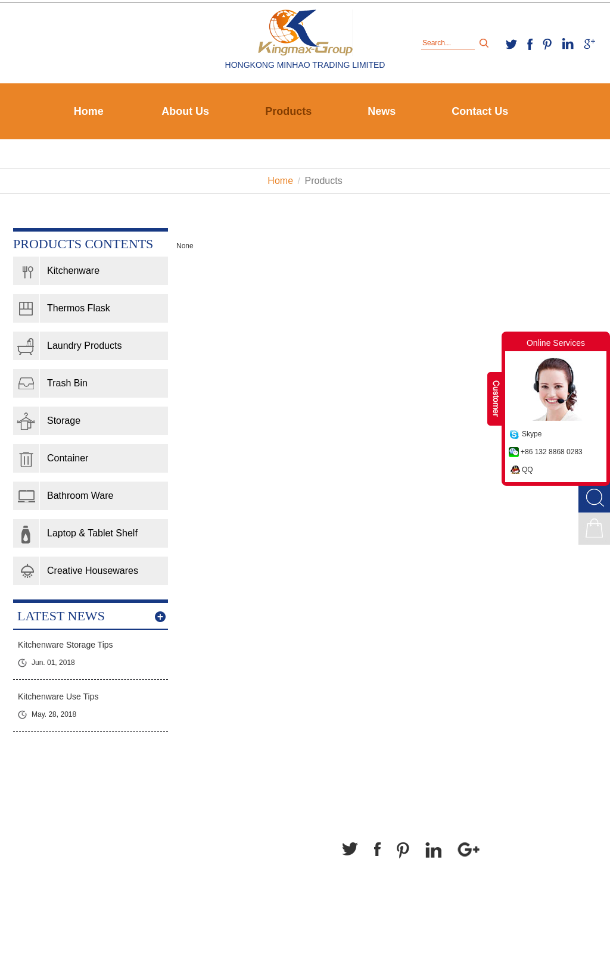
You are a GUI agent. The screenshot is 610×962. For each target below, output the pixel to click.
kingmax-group (173, 872)
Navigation (41, 814)
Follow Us (368, 814)
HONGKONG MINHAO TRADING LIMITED (305, 65)
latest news (61, 615)
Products (288, 111)
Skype (531, 434)
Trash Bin (67, 383)
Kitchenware (73, 271)
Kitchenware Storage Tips (65, 644)
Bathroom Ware (80, 496)
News (382, 111)
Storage (63, 421)
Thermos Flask (78, 308)
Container (67, 458)
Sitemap (360, 931)
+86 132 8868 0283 (552, 452)
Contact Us (480, 111)
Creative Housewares (92, 571)
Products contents (83, 243)
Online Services (556, 343)
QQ (527, 470)
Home (89, 111)
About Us (185, 111)
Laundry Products (84, 346)
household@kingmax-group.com (205, 889)
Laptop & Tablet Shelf (92, 533)
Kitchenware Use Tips (58, 696)
